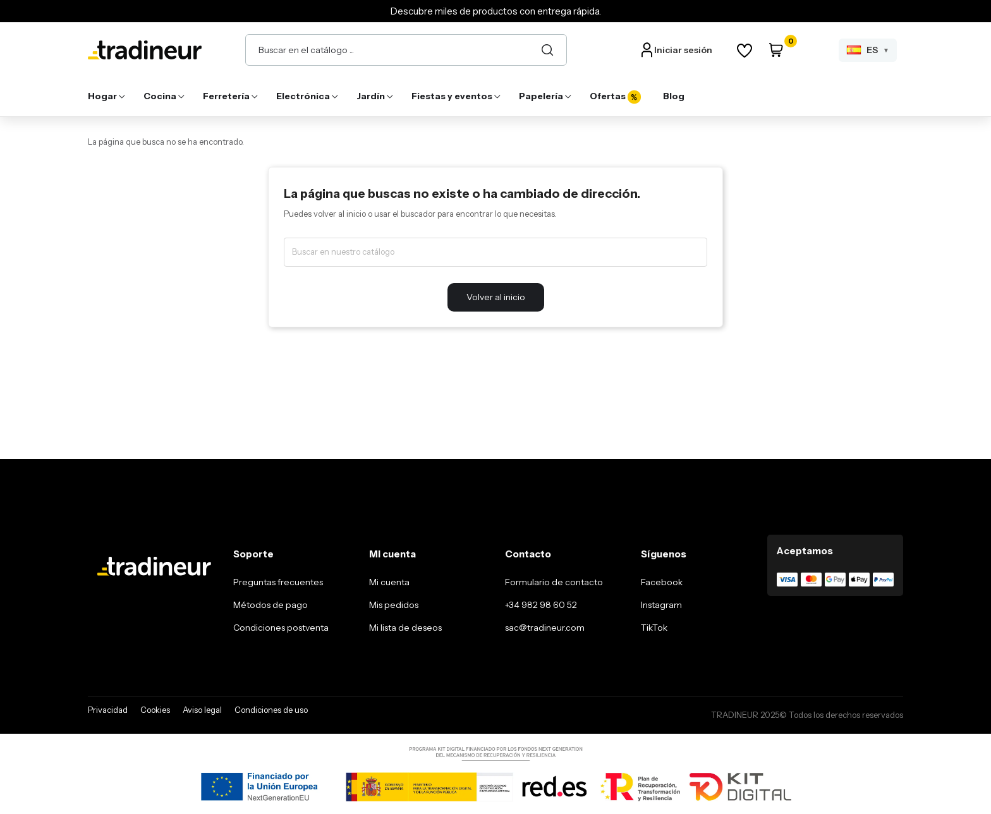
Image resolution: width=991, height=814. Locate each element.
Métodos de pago (270, 604)
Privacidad (108, 710)
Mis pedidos (393, 604)
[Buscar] (547, 50)
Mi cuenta (389, 582)
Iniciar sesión (683, 50)
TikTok (654, 627)
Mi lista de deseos (405, 627)
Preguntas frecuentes (278, 582)
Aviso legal (202, 710)
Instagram (661, 604)
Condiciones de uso (271, 710)
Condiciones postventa (281, 627)
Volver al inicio (495, 297)
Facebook (662, 582)
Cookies (155, 710)
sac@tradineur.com (545, 627)
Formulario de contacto (554, 582)
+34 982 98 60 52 (541, 604)
